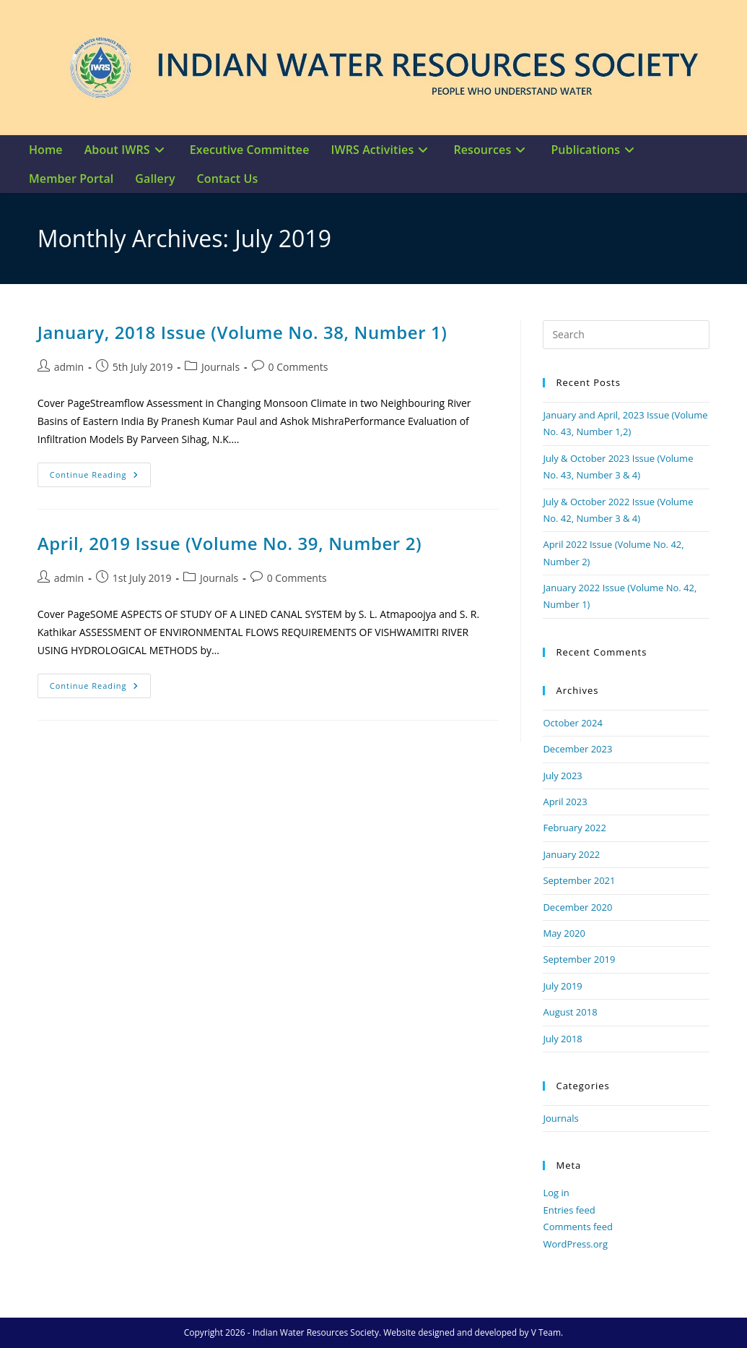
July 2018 (562, 1038)
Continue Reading (100, 471)
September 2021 (579, 880)
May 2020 (564, 933)
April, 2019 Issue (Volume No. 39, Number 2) (229, 543)
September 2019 (579, 959)
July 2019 (562, 985)
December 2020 (577, 907)
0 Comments (298, 367)
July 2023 (562, 775)
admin (69, 367)
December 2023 (577, 748)
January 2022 (571, 854)
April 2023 (565, 801)
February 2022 (574, 827)
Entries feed (569, 1209)
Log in (556, 1192)
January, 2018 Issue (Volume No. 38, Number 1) (242, 332)
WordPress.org (575, 1243)
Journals (220, 367)
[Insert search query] (626, 334)
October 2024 (572, 722)
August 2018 (570, 1011)
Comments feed (577, 1226)
